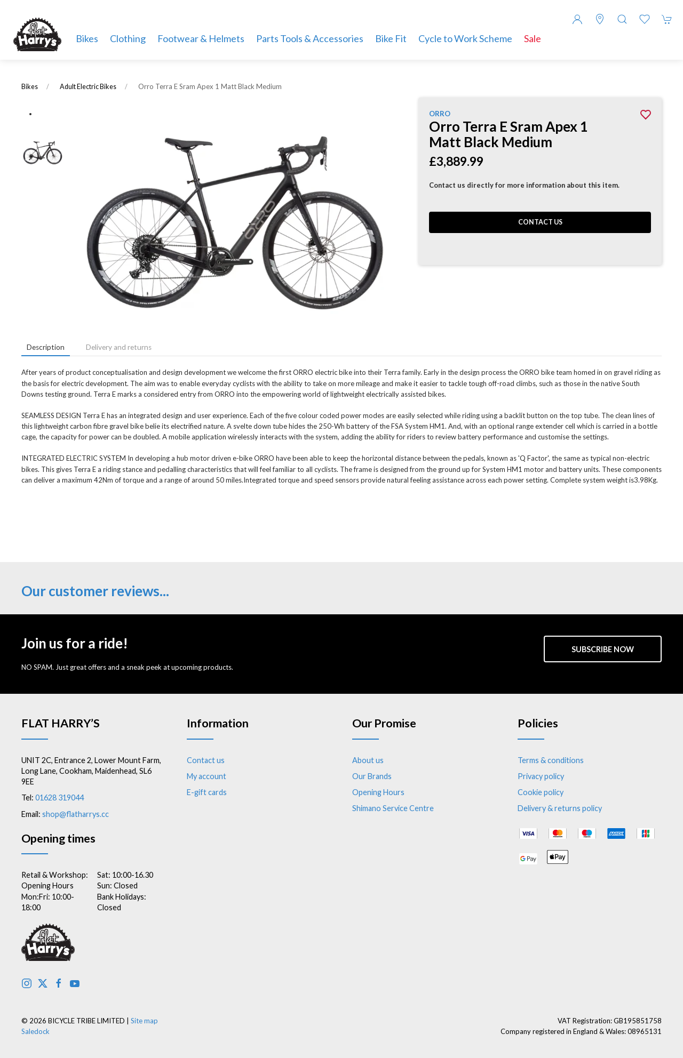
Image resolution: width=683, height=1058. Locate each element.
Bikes (29, 87)
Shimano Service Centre (393, 808)
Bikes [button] (87, 38)
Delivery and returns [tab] (119, 347)
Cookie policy (540, 792)
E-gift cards (207, 792)
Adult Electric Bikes (88, 87)
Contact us (540, 222)
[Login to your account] (577, 19)
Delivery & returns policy (560, 808)
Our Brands (372, 776)
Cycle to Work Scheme (465, 38)
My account (206, 776)
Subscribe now (602, 649)
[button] (622, 19)
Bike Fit (391, 38)
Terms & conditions (551, 760)
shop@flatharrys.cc (75, 814)
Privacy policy (541, 776)
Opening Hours (378, 792)
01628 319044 (59, 797)
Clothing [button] (128, 38)
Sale (532, 38)
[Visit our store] (599, 19)
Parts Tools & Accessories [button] (309, 38)
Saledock (35, 1031)
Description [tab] (46, 347)
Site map (144, 1020)
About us (368, 760)
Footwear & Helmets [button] (200, 38)
